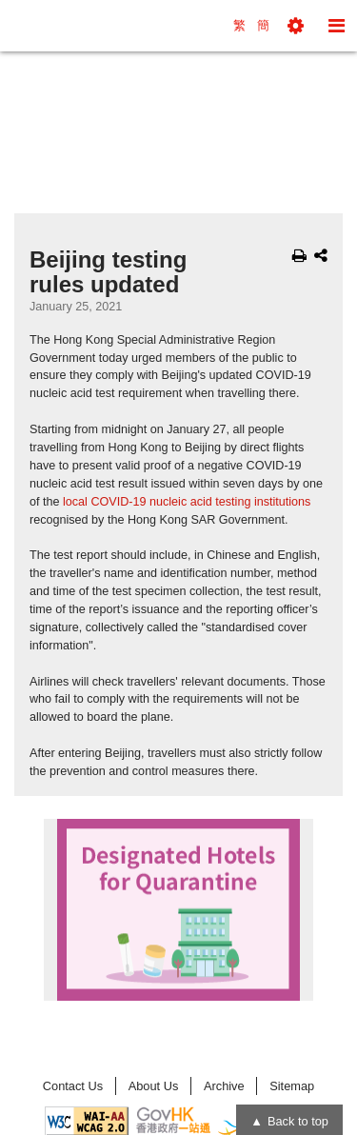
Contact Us (73, 1086)
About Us (154, 1086)
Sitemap (291, 1086)
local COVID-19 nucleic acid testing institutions (186, 501)
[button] (295, 25)
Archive (224, 1086)
